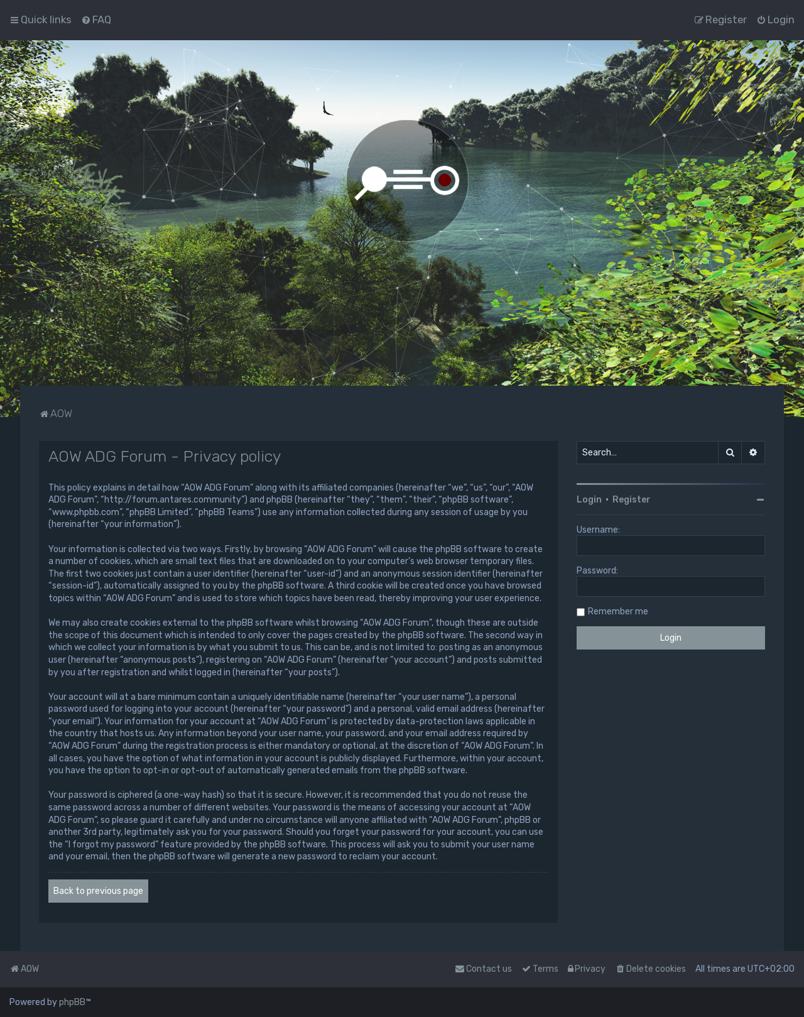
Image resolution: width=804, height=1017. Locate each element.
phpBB (72, 1002)
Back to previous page (98, 891)
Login (589, 499)
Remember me (618, 611)
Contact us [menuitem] (483, 969)
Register (631, 499)
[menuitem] (96, 19)
